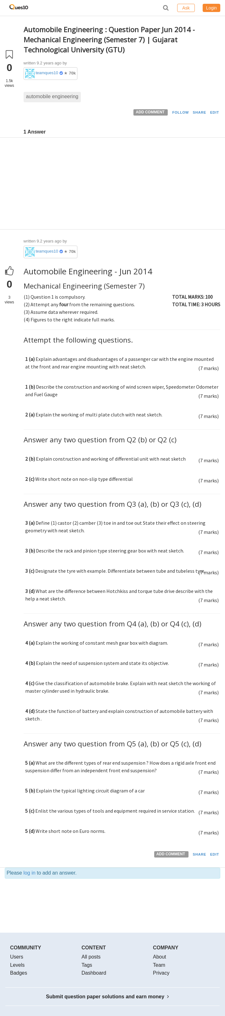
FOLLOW (180, 112)
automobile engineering (52, 96)
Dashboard (94, 973)
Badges (18, 973)
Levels (17, 965)
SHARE (199, 112)
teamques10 (47, 72)
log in (29, 873)
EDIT (214, 112)
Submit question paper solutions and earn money (107, 996)
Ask (185, 7)
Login (211, 7)
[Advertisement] (122, 185)
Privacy (161, 973)
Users (16, 956)
